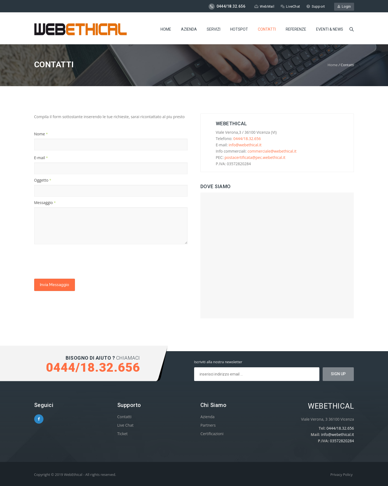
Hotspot (239, 29)
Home (166, 29)
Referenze (296, 29)
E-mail (41, 157)
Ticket (122, 433)
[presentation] (75, 261)
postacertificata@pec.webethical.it (254, 157)
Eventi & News (329, 29)
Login (344, 6)
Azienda (189, 29)
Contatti (267, 29)
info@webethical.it (245, 144)
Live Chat (125, 425)
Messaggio (45, 202)
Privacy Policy (341, 474)
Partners (208, 425)
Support (315, 6)
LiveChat (290, 6)
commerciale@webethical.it (271, 151)
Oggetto (42, 180)
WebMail (264, 6)
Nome (41, 133)
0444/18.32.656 (247, 138)
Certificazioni (211, 433)
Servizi (213, 29)
